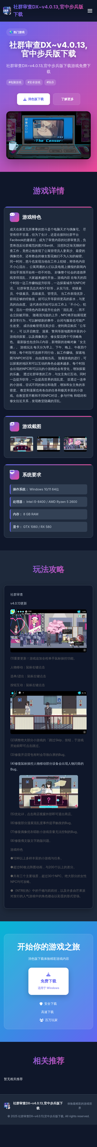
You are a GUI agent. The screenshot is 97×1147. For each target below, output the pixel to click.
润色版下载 (33, 99)
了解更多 (67, 99)
